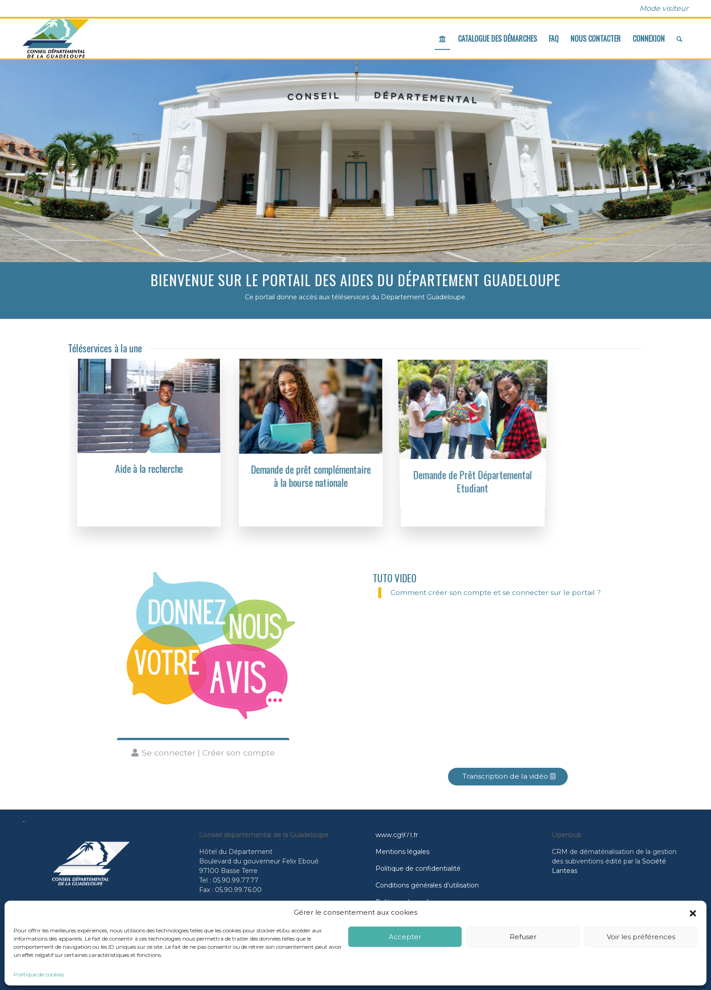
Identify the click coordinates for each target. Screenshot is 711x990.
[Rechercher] (679, 39)
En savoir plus (466, 186)
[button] (692, 912)
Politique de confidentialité (418, 868)
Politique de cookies (39, 974)
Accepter (405, 936)
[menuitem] (661, 8)
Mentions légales (402, 852)
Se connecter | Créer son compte (208, 752)
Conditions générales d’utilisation (427, 885)
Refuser (523, 936)
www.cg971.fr (396, 835)
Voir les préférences (641, 936)
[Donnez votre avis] (203, 648)
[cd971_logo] (56, 39)
